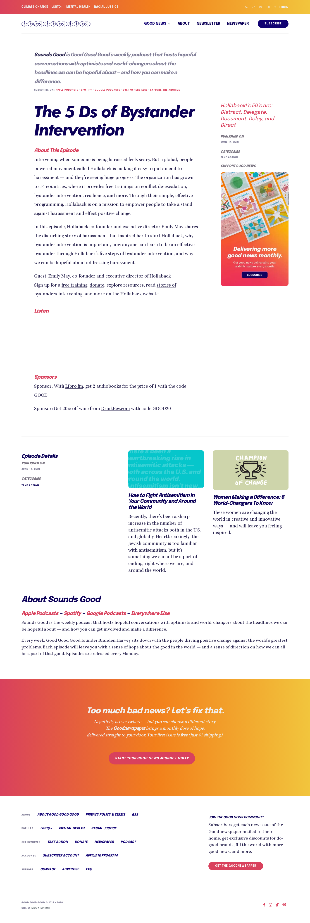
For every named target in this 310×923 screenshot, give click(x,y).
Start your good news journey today (151, 764)
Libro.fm (76, 386)
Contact (47, 876)
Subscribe (273, 23)
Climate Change (34, 7)
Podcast (126, 848)
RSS (135, 821)
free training (77, 286)
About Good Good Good (57, 821)
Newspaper (238, 24)
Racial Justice (107, 7)
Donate (80, 848)
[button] (157, 24)
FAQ (89, 876)
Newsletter (208, 24)
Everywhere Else (134, 90)
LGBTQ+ (58, 7)
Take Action (229, 157)
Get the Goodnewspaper (235, 872)
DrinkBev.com (121, 408)
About (184, 24)
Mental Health (79, 7)
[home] (56, 23)
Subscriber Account (60, 862)
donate (100, 286)
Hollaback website (145, 294)
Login (284, 7)
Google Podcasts (106, 90)
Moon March (39, 915)
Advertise (70, 876)
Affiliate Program (101, 862)
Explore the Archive (163, 90)
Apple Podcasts (66, 90)
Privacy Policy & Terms (105, 821)
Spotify (86, 90)
